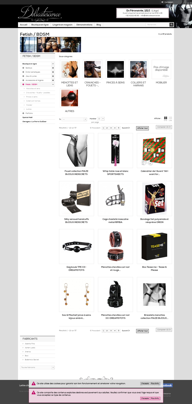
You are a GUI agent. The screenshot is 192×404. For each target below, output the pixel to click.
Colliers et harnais (33, 102)
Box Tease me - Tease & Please (154, 270)
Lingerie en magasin (62, 27)
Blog (99, 27)
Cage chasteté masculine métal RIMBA (116, 222)
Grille (165, 120)
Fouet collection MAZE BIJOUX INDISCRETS (76, 174)
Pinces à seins (31, 98)
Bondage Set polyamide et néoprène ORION (154, 222)
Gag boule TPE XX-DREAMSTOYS (76, 270)
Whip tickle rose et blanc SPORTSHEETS (115, 174)
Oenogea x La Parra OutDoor (35, 123)
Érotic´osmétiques (32, 73)
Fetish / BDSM (31, 86)
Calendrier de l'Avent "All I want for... (154, 174)
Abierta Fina (29, 345)
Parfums (29, 115)
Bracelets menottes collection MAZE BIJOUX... (154, 318)
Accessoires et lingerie (34, 82)
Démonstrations (84, 27)
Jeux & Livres (31, 77)
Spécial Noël (28, 119)
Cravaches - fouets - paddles (38, 94)
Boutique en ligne (40, 27)
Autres (28, 110)
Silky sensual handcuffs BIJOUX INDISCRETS (76, 222)
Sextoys (28, 69)
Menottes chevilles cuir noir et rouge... (115, 270)
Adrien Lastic (29, 349)
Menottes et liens (33, 90)
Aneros (27, 353)
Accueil (23, 27)
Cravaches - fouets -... (93, 85)
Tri (60, 121)
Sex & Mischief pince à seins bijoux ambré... (76, 318)
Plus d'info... (155, 384)
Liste (170, 120)
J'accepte (145, 384)
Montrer (93, 120)
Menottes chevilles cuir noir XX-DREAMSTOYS (115, 318)
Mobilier (29, 106)
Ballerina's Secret (31, 361)
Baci (26, 357)
